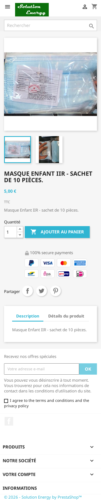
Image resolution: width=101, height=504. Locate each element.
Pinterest (55, 290)
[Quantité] (10, 232)
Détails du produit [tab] (66, 316)
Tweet (41, 290)
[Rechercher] (50, 25)
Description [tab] (27, 316)
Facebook (9, 421)
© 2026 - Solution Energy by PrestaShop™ (43, 497)
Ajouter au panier (57, 232)
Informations (20, 488)
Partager (27, 290)
